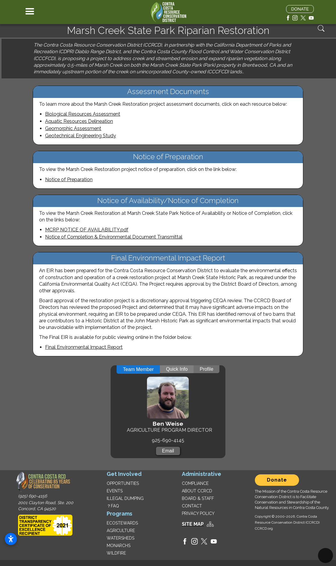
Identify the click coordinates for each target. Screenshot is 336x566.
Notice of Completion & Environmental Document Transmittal (113, 237)
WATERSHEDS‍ (120, 538)
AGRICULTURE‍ (121, 530)
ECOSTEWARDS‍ (122, 523)
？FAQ (113, 506)
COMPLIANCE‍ (195, 483)
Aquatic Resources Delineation (79, 121)
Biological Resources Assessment (82, 114)
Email (168, 450)
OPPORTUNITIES (123, 483)
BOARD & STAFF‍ (198, 498)
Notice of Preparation (69, 179)
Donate (277, 480)
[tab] (138, 369)
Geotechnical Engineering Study (80, 135)
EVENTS (115, 490)
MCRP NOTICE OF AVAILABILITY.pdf (86, 230)
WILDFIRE (116, 553)
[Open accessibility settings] (11, 539)
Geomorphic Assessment (73, 128)
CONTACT (192, 506)
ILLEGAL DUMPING (125, 498)
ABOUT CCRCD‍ (197, 490)
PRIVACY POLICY (198, 513)
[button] (30, 12)
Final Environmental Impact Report (84, 347)
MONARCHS (118, 545)
